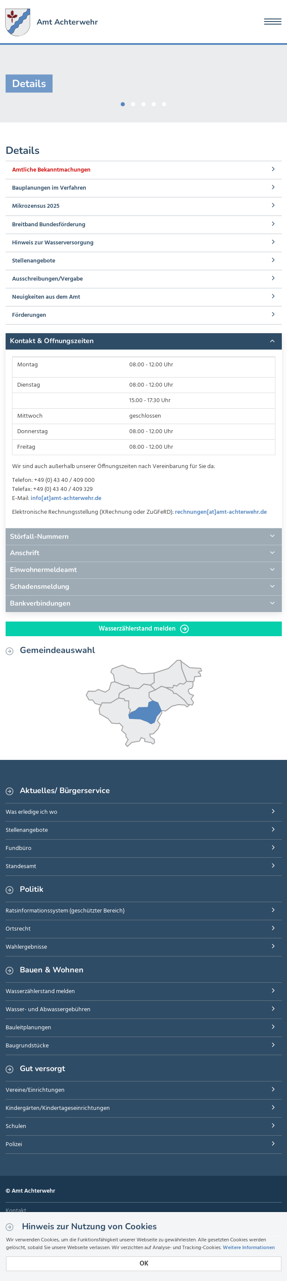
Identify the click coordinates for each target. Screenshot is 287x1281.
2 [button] (133, 102)
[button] (144, 341)
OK (144, 1264)
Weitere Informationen (249, 1248)
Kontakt (16, 1211)
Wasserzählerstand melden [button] (144, 629)
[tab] (144, 341)
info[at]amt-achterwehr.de (66, 498)
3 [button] (143, 102)
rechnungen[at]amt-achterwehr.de (221, 512)
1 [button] (123, 102)
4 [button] (154, 102)
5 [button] (164, 102)
